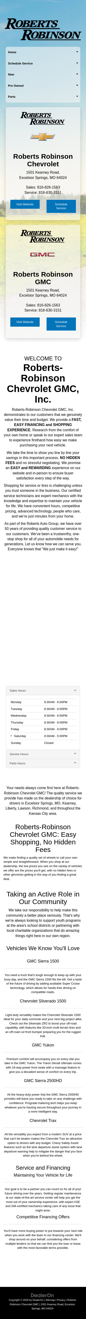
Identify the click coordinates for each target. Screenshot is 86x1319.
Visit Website (24, 204)
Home (43, 52)
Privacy (61, 1300)
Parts (43, 97)
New (43, 74)
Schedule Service (43, 63)
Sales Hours (43, 690)
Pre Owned (43, 86)
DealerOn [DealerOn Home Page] (38, 1300)
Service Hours (43, 754)
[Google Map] (43, 623)
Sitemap (50, 1300)
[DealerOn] (42, 1295)
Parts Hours (43, 763)
